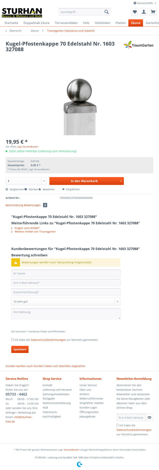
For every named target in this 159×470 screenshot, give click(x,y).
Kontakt (47, 385)
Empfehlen (71, 189)
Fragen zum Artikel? (25, 228)
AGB (45, 407)
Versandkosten (71, 449)
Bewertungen (35, 205)
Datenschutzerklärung (57, 403)
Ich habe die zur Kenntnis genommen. (56, 340)
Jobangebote (87, 416)
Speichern (20, 349)
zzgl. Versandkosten (27, 146)
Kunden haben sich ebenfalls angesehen (59, 366)
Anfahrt (84, 394)
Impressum (50, 412)
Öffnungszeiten (89, 412)
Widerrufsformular (91, 398)
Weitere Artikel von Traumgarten (33, 231)
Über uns (85, 389)
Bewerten (47, 189)
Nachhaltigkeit (52, 416)
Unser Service (88, 385)
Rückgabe (49, 398)
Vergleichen (15, 189)
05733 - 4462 (16, 394)
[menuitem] (85, 13)
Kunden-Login (88, 407)
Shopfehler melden (92, 403)
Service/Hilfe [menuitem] (144, 3)
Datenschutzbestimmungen (48, 340)
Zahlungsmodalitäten (56, 394)
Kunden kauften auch (19, 366)
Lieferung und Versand (57, 389)
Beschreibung (14, 205)
